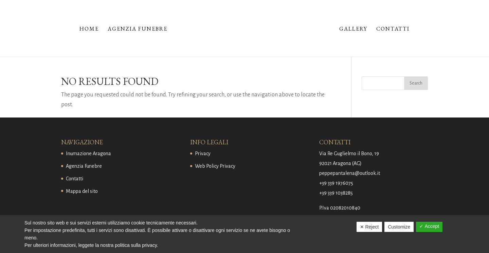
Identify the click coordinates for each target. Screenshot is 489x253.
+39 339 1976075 (336, 183)
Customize (399, 227)
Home (89, 29)
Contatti (393, 29)
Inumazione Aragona (88, 153)
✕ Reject (369, 227)
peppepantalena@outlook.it (349, 173)
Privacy (203, 153)
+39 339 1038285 (336, 193)
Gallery (353, 29)
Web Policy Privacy (215, 166)
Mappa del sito (82, 191)
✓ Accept (429, 226)
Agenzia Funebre (137, 29)
